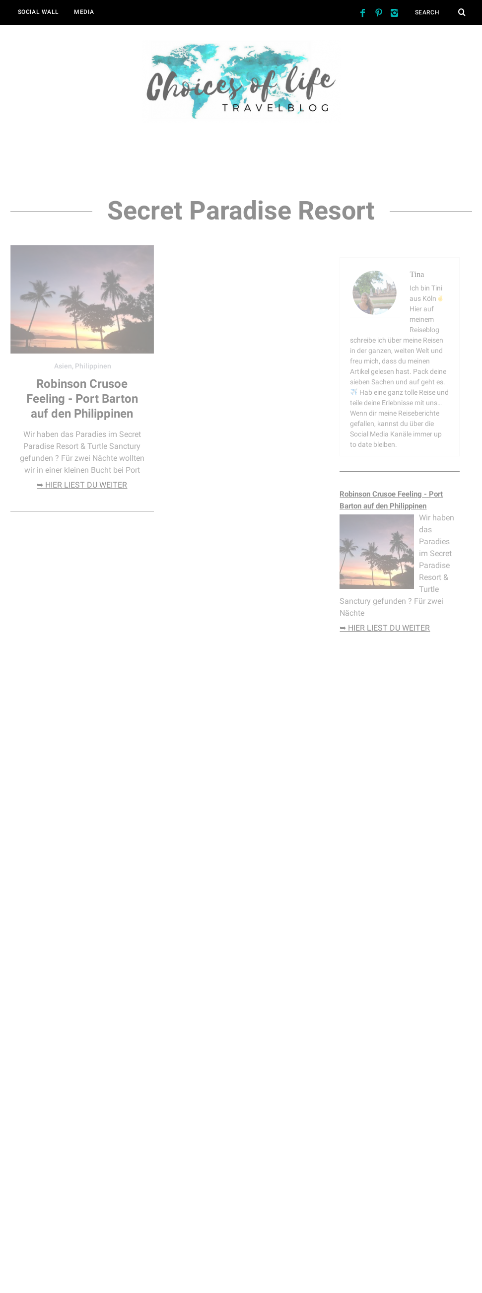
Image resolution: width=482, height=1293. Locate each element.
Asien (63, 366)
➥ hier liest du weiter (82, 485)
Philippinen (93, 366)
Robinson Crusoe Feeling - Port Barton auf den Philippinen (82, 399)
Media (84, 11)
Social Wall (39, 11)
